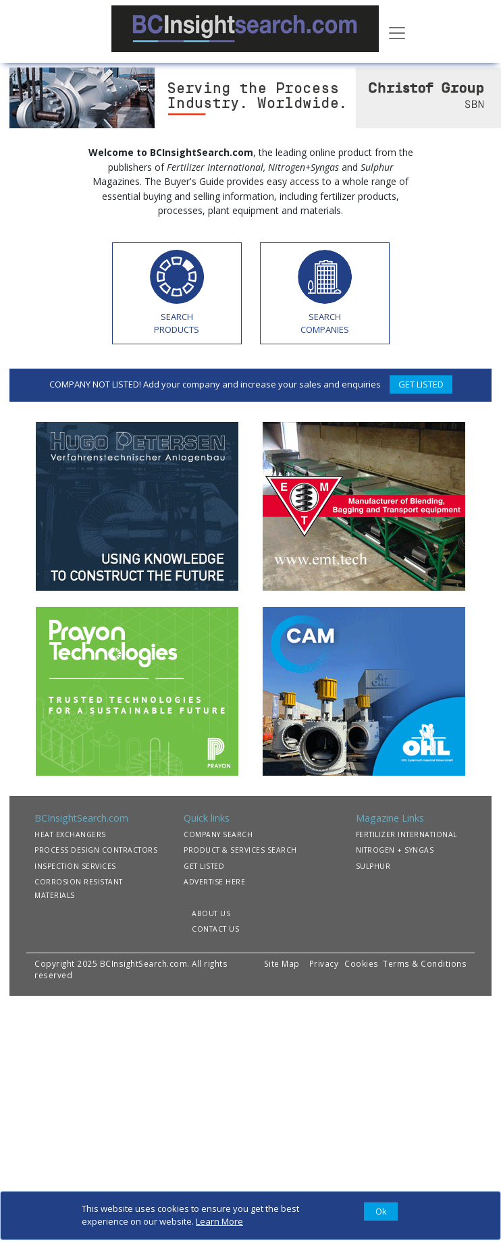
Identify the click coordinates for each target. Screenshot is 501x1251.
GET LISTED (421, 384)
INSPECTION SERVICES (75, 866)
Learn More (219, 1221)
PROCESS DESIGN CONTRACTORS (95, 850)
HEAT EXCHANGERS (70, 834)
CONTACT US (215, 929)
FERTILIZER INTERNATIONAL (406, 834)
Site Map (282, 963)
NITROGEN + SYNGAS (395, 850)
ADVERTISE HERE (214, 881)
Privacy (324, 963)
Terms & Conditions (425, 963)
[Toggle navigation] (397, 31)
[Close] (381, 1211)
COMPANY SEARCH (218, 834)
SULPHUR (373, 866)
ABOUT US (211, 913)
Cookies (362, 963)
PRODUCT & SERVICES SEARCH (240, 850)
